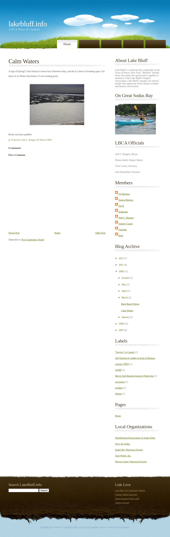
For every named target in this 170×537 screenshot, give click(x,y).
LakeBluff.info (27, 24)
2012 (121, 258)
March (125, 297)
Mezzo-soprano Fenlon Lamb (127, 498)
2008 (121, 323)
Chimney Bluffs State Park (126, 494)
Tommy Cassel (125, 224)
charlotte (122, 229)
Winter (118, 394)
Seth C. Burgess (126, 218)
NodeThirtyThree (71, 527)
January (125, 317)
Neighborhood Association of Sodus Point (135, 438)
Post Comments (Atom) (33, 239)
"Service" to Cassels (124, 352)
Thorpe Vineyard (122, 503)
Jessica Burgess (125, 200)
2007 (121, 330)
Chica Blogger (123, 527)
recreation (120, 382)
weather (119, 388)
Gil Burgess (124, 194)
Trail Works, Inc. (123, 456)
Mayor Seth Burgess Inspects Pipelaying (134, 376)
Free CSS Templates (90, 527)
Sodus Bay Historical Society (129, 450)
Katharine (123, 212)
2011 (121, 265)
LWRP (118, 370)
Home (67, 44)
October (125, 278)
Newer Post (14, 233)
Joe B (121, 206)
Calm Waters (23, 61)
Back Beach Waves (130, 304)
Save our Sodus (122, 444)
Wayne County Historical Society (131, 461)
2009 (121, 271)
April (124, 291)
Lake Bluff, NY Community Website (130, 490)
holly (120, 235)
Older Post (100, 233)
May (124, 284)
